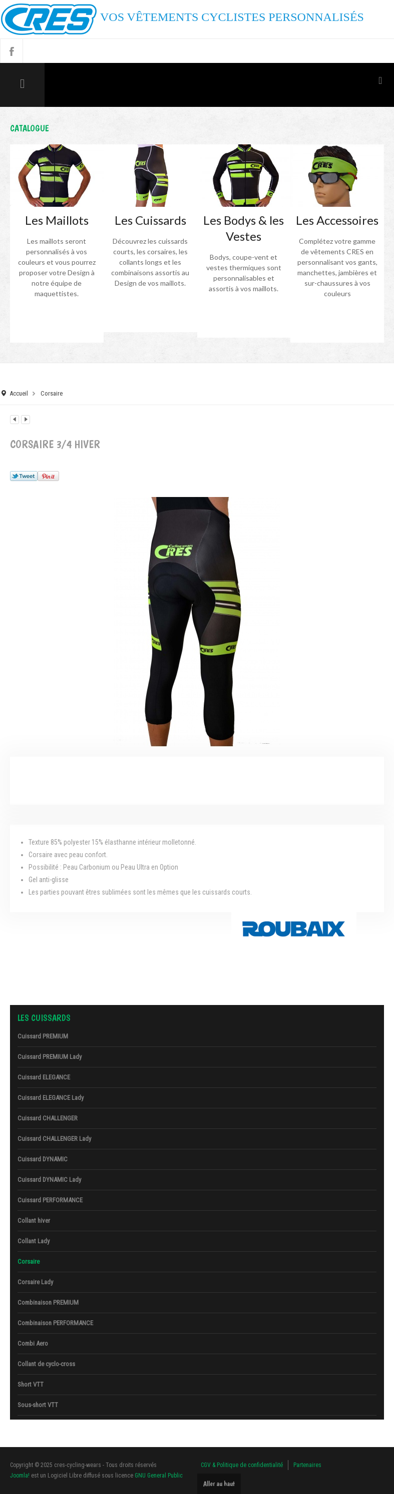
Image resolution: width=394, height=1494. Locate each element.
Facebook (12, 51)
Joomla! (20, 1475)
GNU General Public (159, 1475)
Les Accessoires (337, 220)
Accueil (19, 393)
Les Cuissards (150, 220)
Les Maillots (57, 220)
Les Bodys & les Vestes (243, 228)
